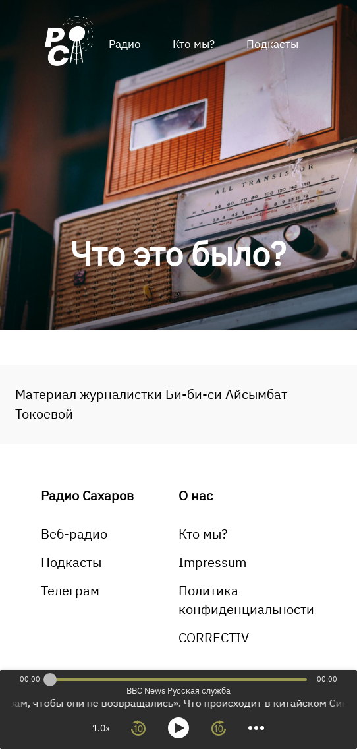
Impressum (212, 562)
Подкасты (272, 44)
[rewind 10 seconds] (138, 727)
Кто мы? (194, 44)
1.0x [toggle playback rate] (101, 728)
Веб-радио (74, 534)
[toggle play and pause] (178, 728)
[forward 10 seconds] (218, 727)
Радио (125, 44)
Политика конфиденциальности (246, 600)
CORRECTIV (213, 637)
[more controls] (256, 727)
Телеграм (70, 590)
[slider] (50, 679)
